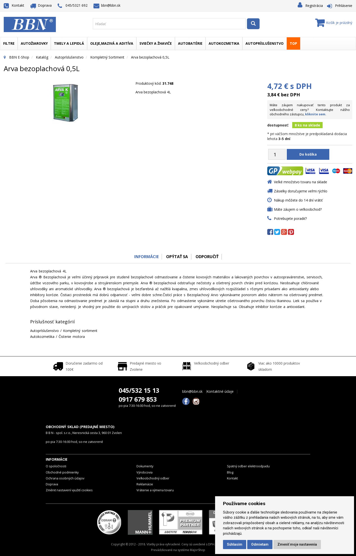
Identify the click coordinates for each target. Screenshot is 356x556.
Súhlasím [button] (234, 544)
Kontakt (14, 5)
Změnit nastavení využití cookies (69, 490)
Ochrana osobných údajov (65, 478)
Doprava (41, 5)
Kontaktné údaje (220, 391)
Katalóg (42, 57)
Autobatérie (190, 43)
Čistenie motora (72, 336)
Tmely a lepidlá (69, 43)
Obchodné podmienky (62, 472)
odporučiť (207, 256)
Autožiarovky (34, 43)
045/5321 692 (73, 6)
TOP (293, 43)
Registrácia (314, 5)
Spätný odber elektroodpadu (248, 466)
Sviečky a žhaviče (155, 43)
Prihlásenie (343, 5)
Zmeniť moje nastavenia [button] (297, 544)
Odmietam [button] (259, 544)
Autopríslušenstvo (264, 43)
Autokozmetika (224, 43)
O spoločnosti (56, 466)
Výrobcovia (144, 472)
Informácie (145, 256)
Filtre (9, 43)
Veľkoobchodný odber (152, 478)
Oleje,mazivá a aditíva (111, 43)
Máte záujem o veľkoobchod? (298, 209)
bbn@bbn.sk (107, 5)
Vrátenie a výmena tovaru (155, 490)
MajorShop (197, 550)
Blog (230, 472)
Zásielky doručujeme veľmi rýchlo (300, 191)
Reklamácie (144, 484)
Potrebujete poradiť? (290, 218)
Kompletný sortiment (107, 57)
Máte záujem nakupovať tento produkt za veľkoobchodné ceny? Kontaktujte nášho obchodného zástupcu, (310, 109)
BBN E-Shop (19, 57)
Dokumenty (144, 466)
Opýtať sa (177, 256)
